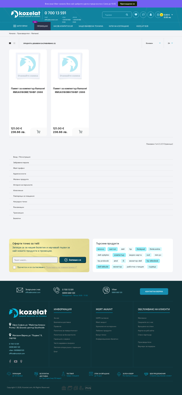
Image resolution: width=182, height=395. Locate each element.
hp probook (103, 261)
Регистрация (24, 157)
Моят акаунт (101, 322)
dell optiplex (103, 255)
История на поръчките (22, 185)
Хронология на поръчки (106, 326)
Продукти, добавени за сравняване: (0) (39, 43)
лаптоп (112, 249)
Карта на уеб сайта (146, 330)
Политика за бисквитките (64, 335)
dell (122, 249)
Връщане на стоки (146, 326)
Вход (15, 157)
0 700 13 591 (55, 12)
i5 (123, 261)
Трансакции (18, 213)
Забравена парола (21, 162)
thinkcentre (155, 249)
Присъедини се (127, 4)
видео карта (135, 255)
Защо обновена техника (91, 26)
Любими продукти (104, 330)
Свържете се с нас (145, 322)
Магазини (142, 318)
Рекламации (18, 207)
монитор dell (135, 261)
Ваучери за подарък (146, 346)
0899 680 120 (68, 293)
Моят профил (18, 168)
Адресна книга (19, 174)
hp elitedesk (152, 261)
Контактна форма (154, 291)
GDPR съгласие (102, 318)
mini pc (158, 255)
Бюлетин (17, 218)
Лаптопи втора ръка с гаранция (67, 347)
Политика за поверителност (65, 330)
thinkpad (141, 249)
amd (116, 261)
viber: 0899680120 (16, 350)
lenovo (101, 249)
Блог (56, 351)
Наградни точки (20, 201)
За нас (56, 318)
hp (130, 249)
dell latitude (103, 266)
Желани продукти (21, 179)
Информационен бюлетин (107, 339)
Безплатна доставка (62, 322)
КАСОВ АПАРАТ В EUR (63, 26)
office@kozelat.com (51, 20)
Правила (57, 326)
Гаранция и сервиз (62, 339)
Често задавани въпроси (64, 343)
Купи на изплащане (119, 26)
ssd (148, 255)
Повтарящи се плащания (23, 196)
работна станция (135, 266)
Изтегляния (18, 190)
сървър (152, 266)
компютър (119, 255)
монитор (117, 266)
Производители (144, 342)
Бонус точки (101, 335)
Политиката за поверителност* (61, 267)
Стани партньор (145, 335)
